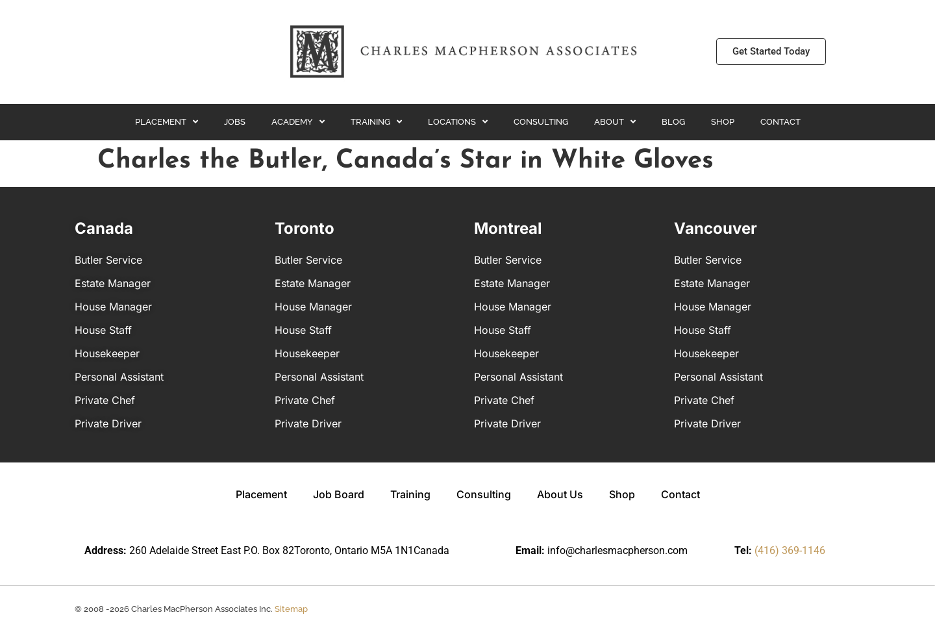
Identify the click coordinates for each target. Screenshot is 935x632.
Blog (673, 122)
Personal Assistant (119, 376)
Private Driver (108, 423)
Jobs (234, 122)
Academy (298, 122)
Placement (166, 122)
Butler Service (108, 259)
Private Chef (105, 400)
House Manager (113, 306)
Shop (722, 122)
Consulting (541, 122)
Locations (458, 122)
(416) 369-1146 (789, 550)
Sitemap (291, 609)
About (615, 122)
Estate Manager (113, 283)
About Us (560, 494)
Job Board (338, 494)
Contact (780, 122)
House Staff (103, 329)
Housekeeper (107, 353)
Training (376, 122)
